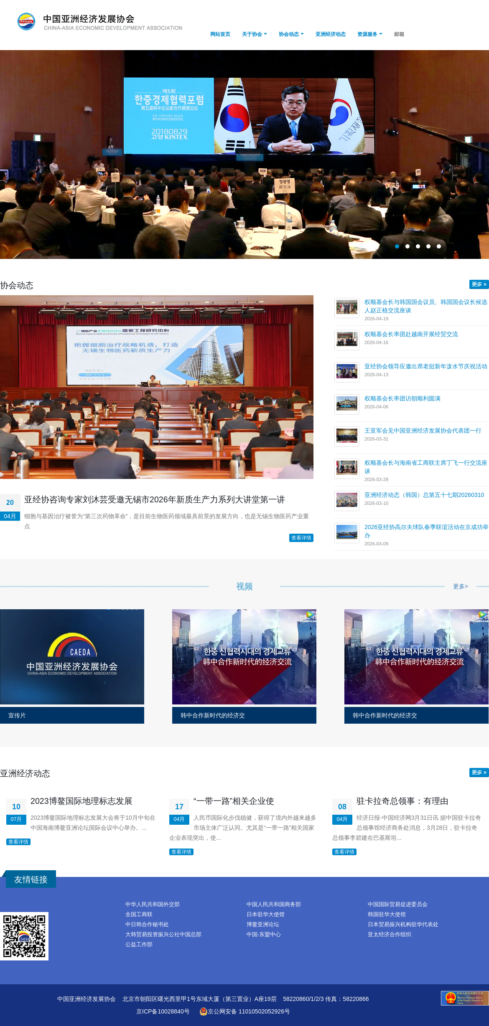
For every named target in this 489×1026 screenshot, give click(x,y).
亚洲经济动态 (331, 34)
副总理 (244, 154)
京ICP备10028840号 (163, 1011)
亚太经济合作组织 (389, 934)
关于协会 (252, 34)
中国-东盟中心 (264, 934)
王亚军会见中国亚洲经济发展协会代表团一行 (422, 430)
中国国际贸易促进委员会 (398, 904)
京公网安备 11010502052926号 (244, 1011)
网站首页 (220, 34)
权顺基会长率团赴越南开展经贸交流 (411, 334)
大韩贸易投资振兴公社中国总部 (163, 934)
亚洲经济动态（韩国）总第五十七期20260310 (424, 494)
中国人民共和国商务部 (274, 904)
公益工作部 (139, 944)
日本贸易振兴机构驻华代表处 (403, 924)
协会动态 (289, 34)
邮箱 (399, 34)
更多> (460, 586)
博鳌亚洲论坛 (263, 924)
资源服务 (367, 34)
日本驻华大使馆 (266, 914)
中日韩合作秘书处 (147, 924)
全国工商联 (139, 914)
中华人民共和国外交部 (152, 904)
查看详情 (301, 538)
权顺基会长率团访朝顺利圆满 (402, 398)
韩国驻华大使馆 (387, 914)
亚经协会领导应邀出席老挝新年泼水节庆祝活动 (425, 366)
